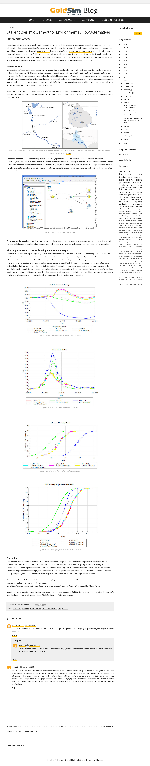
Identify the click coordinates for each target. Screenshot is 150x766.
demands (138, 192)
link (124, 251)
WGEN (130, 190)
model (128, 221)
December (127, 83)
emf (136, 235)
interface (139, 216)
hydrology (46, 608)
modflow (134, 221)
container (139, 211)
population (126, 263)
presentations (123, 223)
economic (25, 608)
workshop (138, 206)
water (129, 177)
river (59, 608)
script (132, 225)
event (134, 237)
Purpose (46, 19)
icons (130, 246)
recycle (128, 270)
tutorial (121, 284)
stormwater (129, 228)
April (125, 129)
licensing (128, 218)
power (140, 263)
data (132, 192)
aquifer (121, 232)
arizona (121, 211)
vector (131, 284)
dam (124, 235)
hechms (121, 244)
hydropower (122, 246)
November (127, 86)
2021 (123, 61)
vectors (135, 284)
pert (134, 258)
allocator (122, 209)
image (132, 216)
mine (125, 253)
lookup (127, 251)
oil (130, 256)
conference (125, 171)
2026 (123, 45)
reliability (133, 270)
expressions (126, 239)
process (131, 223)
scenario (65, 608)
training (122, 177)
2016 (123, 77)
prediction (122, 265)
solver (129, 275)
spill (132, 275)
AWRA (121, 190)
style (135, 228)
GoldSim (22, 645)
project (140, 265)
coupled (139, 232)
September (128, 93)
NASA (128, 230)
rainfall (140, 268)
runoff (127, 225)
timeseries (139, 282)
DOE (125, 190)
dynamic (128, 213)
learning (139, 249)
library (121, 218)
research (139, 270)
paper (127, 258)
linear (120, 251)
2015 (123, 80)
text (134, 282)
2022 (123, 58)
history (129, 244)
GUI (120, 230)
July (125, 99)
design (139, 180)
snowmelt (138, 225)
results (121, 225)
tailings (126, 282)
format (124, 242)
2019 (123, 67)
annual (133, 230)
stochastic (123, 204)
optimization (137, 187)
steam (121, 277)
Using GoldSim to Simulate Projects (130, 106)
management (137, 218)
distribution (130, 235)
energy (140, 235)
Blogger (99, 760)
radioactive (138, 223)
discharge (122, 213)
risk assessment (123, 272)
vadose (126, 284)
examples (139, 237)
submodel (122, 279)
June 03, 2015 (30, 625)
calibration (129, 211)
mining (132, 197)
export (121, 239)
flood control (138, 239)
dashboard (123, 180)
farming (132, 239)
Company (88, 19)
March (126, 133)
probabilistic (136, 182)
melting (121, 253)
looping (132, 251)
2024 (123, 51)
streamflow (132, 277)
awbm (139, 190)
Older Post (108, 726)
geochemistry (123, 216)
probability (131, 265)
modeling (129, 187)
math (136, 251)
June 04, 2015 (34, 645)
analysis (139, 209)
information (138, 246)
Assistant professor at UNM (80, 51)
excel (140, 213)
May (125, 126)
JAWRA (68, 153)
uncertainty (123, 206)
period (131, 258)
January (127, 139)
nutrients (126, 256)
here (76, 94)
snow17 (121, 275)
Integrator (124, 230)
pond (140, 221)
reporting (138, 202)
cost (135, 232)
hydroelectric (138, 244)
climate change (124, 192)
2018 (123, 71)
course (139, 174)
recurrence (122, 270)
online (133, 256)
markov (121, 221)
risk (132, 185)
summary (128, 279)
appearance (138, 230)
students (139, 277)
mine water (123, 197)
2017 (123, 74)
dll (120, 195)
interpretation (132, 249)
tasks (130, 282)
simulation (123, 185)
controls (139, 185)
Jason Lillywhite (23, 39)
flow (120, 242)
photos (129, 261)
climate (132, 180)
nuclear (139, 197)
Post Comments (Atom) (27, 731)
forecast (124, 195)
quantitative (132, 268)
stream (126, 277)
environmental (35, 608)
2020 (123, 64)
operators (122, 258)
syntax (140, 228)
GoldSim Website (112, 19)
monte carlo (129, 253)
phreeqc (134, 261)
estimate (130, 237)
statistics (122, 228)
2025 (123, 48)
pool (120, 263)
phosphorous (123, 261)
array (135, 190)
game (130, 195)
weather (131, 206)
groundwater (137, 195)
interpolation (123, 249)
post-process (133, 263)
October (127, 90)
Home (30, 19)
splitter (140, 275)
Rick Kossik (123, 154)
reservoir (53, 608)
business (126, 232)
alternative (17, 608)
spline (135, 275)
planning (139, 261)
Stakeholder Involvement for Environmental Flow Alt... (133, 120)
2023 (123, 54)
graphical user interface (134, 242)
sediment (139, 272)
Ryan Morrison (43, 51)
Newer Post (12, 726)
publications (122, 268)
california (131, 232)
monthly (135, 253)
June (125, 103)
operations (139, 256)
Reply (14, 635)
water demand (126, 287)
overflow (122, 199)
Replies (18, 640)
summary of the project (21, 91)
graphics (122, 187)
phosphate (139, 258)
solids (125, 275)
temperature (137, 204)
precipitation (124, 182)
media (140, 251)
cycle (120, 235)
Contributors (67, 19)
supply (134, 279)
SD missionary (18, 625)
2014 (123, 143)
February (127, 136)
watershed (133, 287)
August (126, 96)
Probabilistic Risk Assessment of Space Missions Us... (131, 113)
